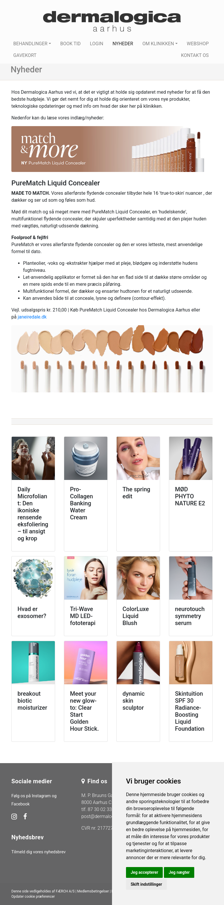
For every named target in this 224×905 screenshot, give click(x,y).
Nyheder (123, 43)
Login (96, 43)
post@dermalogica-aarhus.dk (111, 816)
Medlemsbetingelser (93, 891)
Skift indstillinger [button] (146, 884)
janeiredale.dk (32, 317)
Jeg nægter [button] (179, 872)
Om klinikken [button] (158, 43)
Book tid (70, 43)
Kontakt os (195, 55)
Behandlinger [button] (30, 43)
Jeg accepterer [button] (144, 872)
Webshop (198, 43)
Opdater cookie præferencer (33, 896)
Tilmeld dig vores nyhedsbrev (38, 852)
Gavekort (24, 55)
